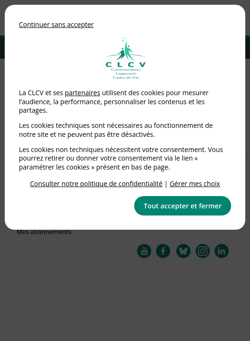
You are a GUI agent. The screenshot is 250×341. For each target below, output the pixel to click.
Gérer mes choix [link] (195, 183)
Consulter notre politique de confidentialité (96, 183)
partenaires (82, 92)
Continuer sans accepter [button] (56, 24)
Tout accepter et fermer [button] (183, 205)
